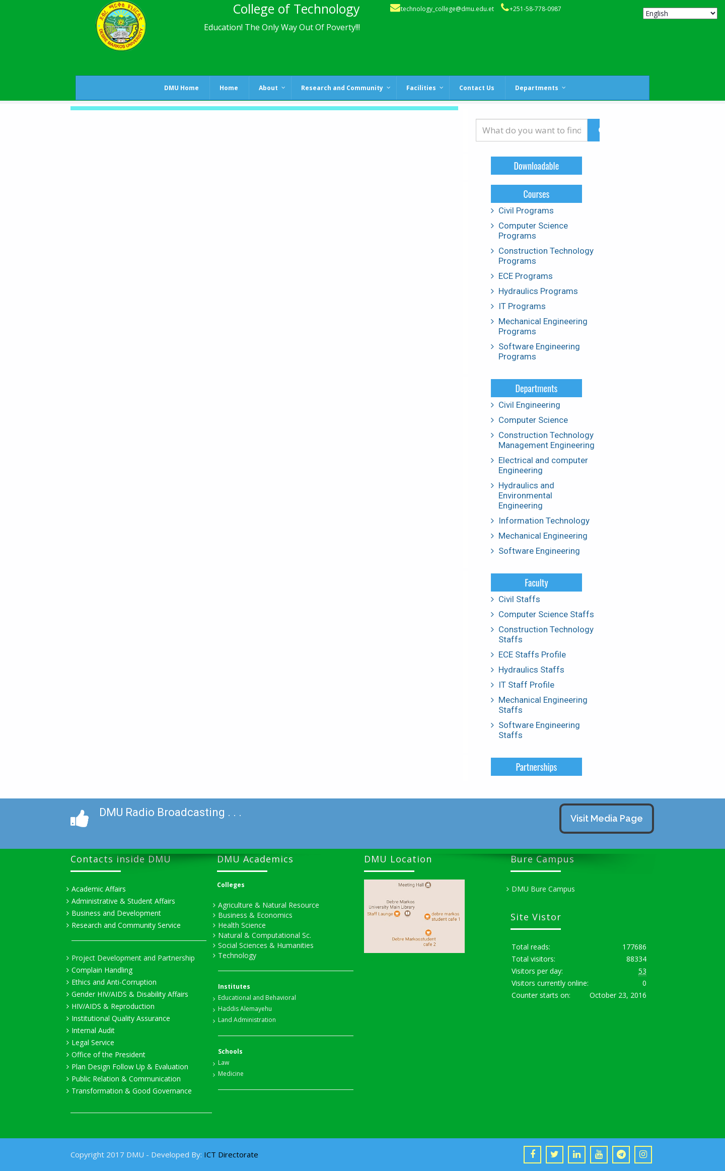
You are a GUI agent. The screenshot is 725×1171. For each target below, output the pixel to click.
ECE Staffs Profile (532, 654)
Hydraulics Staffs (531, 670)
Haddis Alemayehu (245, 1008)
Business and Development (116, 913)
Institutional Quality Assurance (120, 1018)
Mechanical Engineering (543, 536)
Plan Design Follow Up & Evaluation (129, 1066)
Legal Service (92, 1042)
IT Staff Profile (526, 685)
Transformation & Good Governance (131, 1090)
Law (223, 1062)
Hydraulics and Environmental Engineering (526, 495)
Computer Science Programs (533, 231)
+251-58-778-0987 (535, 9)
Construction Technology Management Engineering (546, 440)
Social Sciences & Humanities (266, 945)
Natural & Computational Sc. (264, 935)
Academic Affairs (98, 889)
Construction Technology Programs (546, 256)
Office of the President (108, 1054)
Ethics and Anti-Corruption (114, 982)
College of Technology (296, 8)
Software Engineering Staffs (539, 730)
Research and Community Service (126, 925)
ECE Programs (525, 276)
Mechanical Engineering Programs (543, 326)
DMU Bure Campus (543, 889)
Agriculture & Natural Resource (268, 905)
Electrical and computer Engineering (543, 465)
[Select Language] (680, 13)
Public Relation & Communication (126, 1078)
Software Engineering (539, 551)
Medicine (231, 1073)
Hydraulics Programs (538, 291)
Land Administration (247, 1019)
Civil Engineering (529, 405)
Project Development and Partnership (133, 958)
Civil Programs (526, 210)
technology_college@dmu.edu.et (447, 9)
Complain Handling (101, 970)
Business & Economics (255, 915)
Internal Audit (93, 1030)
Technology (237, 955)
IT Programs (522, 306)
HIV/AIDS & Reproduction (113, 1006)
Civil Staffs (519, 599)
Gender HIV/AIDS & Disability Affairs (129, 994)
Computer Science (533, 420)
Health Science (242, 925)
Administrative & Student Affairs (123, 901)
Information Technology (544, 521)
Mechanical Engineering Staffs (543, 705)
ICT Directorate (231, 1154)
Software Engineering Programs (539, 351)
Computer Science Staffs (546, 614)
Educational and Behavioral (257, 997)
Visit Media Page (606, 818)
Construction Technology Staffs (546, 634)
